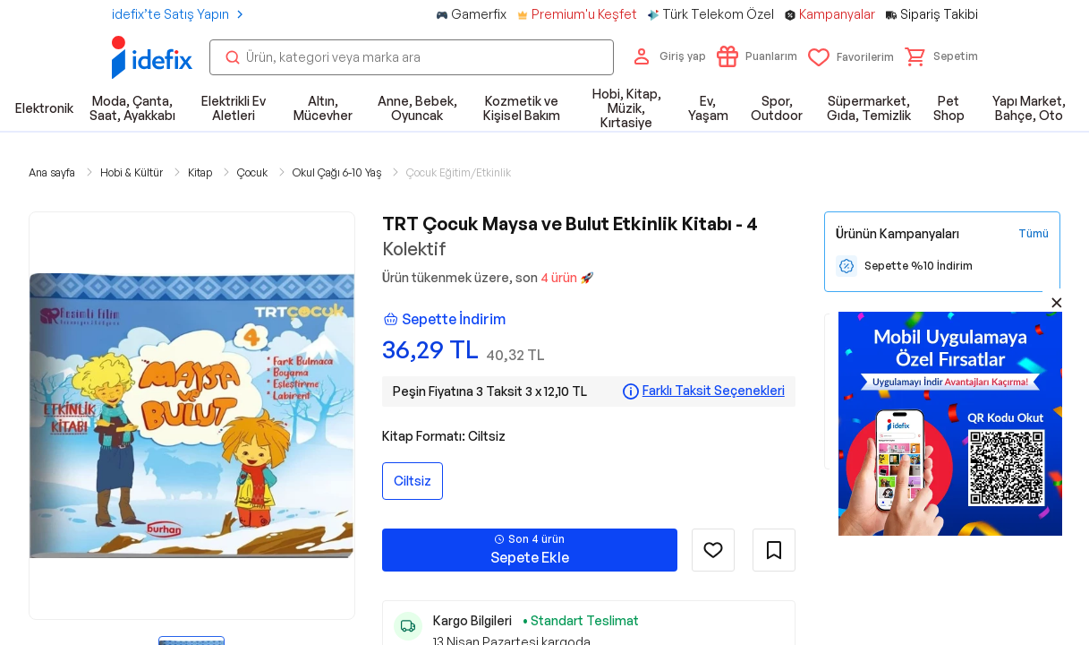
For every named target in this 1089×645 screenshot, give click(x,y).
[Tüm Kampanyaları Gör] (1033, 234)
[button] (941, 56)
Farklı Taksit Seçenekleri (713, 390)
